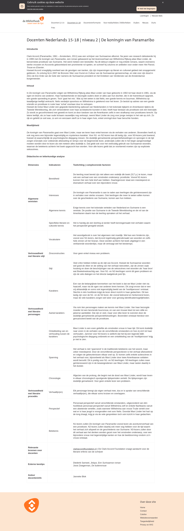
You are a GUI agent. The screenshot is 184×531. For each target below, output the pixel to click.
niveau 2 (90, 40)
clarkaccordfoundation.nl (84, 449)
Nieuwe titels (157, 16)
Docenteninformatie (92, 23)
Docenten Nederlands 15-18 (53, 40)
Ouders (136, 23)
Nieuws (145, 23)
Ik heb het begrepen (146, 9)
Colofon (143, 514)
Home (142, 507)
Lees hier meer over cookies (35, 9)
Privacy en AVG (146, 525)
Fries (53, 28)
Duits (153, 23)
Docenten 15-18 (74, 23)
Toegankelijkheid (147, 521)
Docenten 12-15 (57, 23)
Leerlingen (144, 16)
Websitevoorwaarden (149, 518)
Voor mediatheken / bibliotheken (117, 23)
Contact (143, 511)
